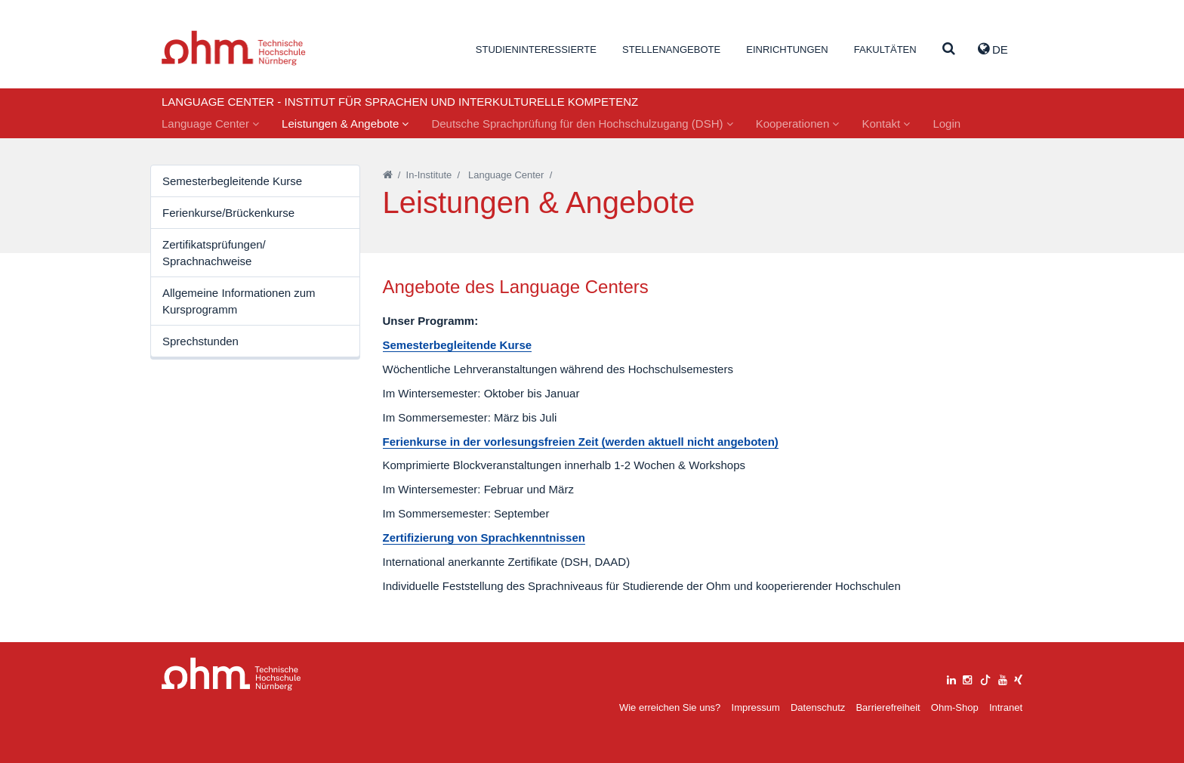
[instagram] (967, 678)
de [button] (993, 49)
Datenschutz (818, 707)
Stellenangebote (671, 49)
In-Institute (429, 175)
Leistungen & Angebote (345, 123)
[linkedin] (951, 678)
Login (946, 123)
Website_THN (234, 48)
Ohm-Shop (955, 707)
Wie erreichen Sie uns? (669, 707)
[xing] (1018, 678)
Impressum (756, 707)
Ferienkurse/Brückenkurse (228, 212)
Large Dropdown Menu (231, 674)
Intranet (1005, 707)
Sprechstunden (200, 341)
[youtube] (1002, 678)
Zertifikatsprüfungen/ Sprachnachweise (214, 252)
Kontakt (886, 123)
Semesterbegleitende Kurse (232, 181)
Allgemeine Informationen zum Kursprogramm (239, 300)
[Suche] (948, 49)
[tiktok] (985, 678)
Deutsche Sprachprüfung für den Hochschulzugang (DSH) (581, 123)
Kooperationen (798, 123)
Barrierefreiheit (888, 707)
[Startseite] (388, 175)
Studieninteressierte (536, 49)
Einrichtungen (787, 49)
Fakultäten (885, 49)
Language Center (210, 123)
